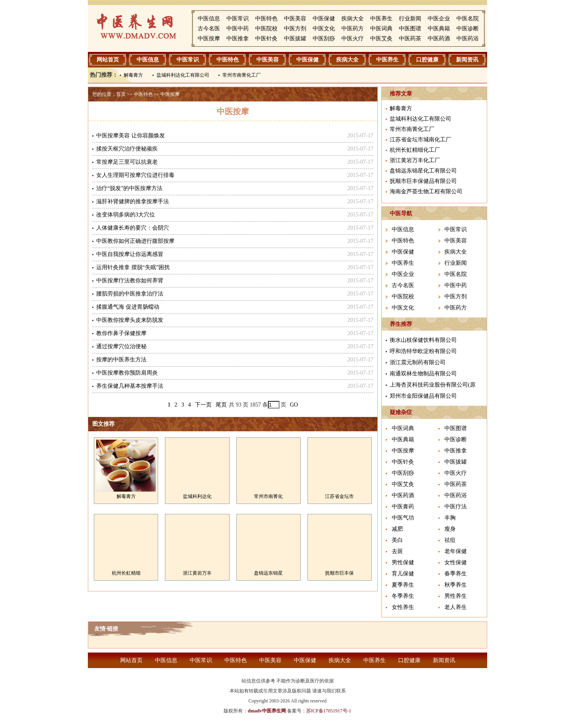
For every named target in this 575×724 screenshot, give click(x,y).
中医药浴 (467, 39)
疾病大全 (352, 19)
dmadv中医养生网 (267, 711)
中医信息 (209, 19)
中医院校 (266, 29)
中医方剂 (295, 29)
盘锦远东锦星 (268, 573)
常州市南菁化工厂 (241, 75)
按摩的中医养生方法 (121, 360)
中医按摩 (209, 39)
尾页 (221, 405)
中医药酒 (439, 39)
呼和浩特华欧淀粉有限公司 (423, 351)
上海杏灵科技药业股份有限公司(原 (433, 385)
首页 (121, 94)
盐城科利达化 (197, 496)
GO (294, 405)
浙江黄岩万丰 (197, 573)
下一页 (203, 405)
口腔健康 (427, 60)
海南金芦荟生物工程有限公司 (426, 191)
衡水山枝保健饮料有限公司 (423, 340)
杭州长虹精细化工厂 (415, 150)
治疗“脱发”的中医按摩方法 (129, 188)
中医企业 (439, 19)
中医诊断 (467, 29)
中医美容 (295, 19)
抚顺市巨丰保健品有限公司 (423, 181)
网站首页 (108, 60)
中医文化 (324, 29)
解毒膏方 (133, 75)
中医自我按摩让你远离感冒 (129, 254)
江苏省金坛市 (339, 496)
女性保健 (455, 562)
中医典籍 (439, 29)
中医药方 (352, 29)
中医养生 (381, 19)
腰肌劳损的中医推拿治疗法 (129, 294)
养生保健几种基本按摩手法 (129, 386)
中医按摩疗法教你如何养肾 (129, 281)
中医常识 (237, 19)
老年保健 (455, 551)
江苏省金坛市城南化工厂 (420, 140)
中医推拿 (237, 39)
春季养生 (455, 574)
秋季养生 (455, 585)
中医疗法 (455, 507)
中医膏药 (403, 507)
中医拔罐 (295, 39)
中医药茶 (410, 39)
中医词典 (381, 29)
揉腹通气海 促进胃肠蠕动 (127, 307)
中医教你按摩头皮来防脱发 (129, 320)
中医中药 (237, 29)
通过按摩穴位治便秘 (121, 346)
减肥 (397, 529)
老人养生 (455, 607)
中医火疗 (352, 39)
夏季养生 (403, 585)
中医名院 (467, 19)
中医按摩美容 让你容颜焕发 (130, 136)
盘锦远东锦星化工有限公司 (423, 171)
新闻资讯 (467, 60)
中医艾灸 (381, 39)
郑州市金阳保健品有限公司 (423, 396)
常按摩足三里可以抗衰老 (127, 162)
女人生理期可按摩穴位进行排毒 (135, 175)
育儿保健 (403, 574)
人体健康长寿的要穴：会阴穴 (132, 228)
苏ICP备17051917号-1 (328, 711)
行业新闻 (410, 19)
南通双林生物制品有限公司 (423, 374)
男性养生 (455, 596)
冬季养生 (403, 596)
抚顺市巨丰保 (339, 573)
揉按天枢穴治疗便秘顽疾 (127, 149)
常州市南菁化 (268, 496)
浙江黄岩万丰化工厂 (415, 160)
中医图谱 (410, 29)
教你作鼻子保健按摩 (121, 333)
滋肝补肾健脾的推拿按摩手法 (132, 201)
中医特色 (266, 19)
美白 (397, 540)
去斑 (397, 551)
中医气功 (403, 518)
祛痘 (450, 540)
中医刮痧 (324, 39)
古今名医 (209, 29)
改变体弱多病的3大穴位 (125, 215)
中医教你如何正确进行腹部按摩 (135, 241)
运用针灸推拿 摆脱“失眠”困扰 (133, 267)
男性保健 (403, 562)
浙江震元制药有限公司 (418, 362)
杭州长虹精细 (126, 573)
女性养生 (403, 607)
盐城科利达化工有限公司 (183, 75)
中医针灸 (266, 39)
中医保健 (324, 19)
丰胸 (450, 518)
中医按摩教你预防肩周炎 (127, 373)
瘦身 (450, 529)
